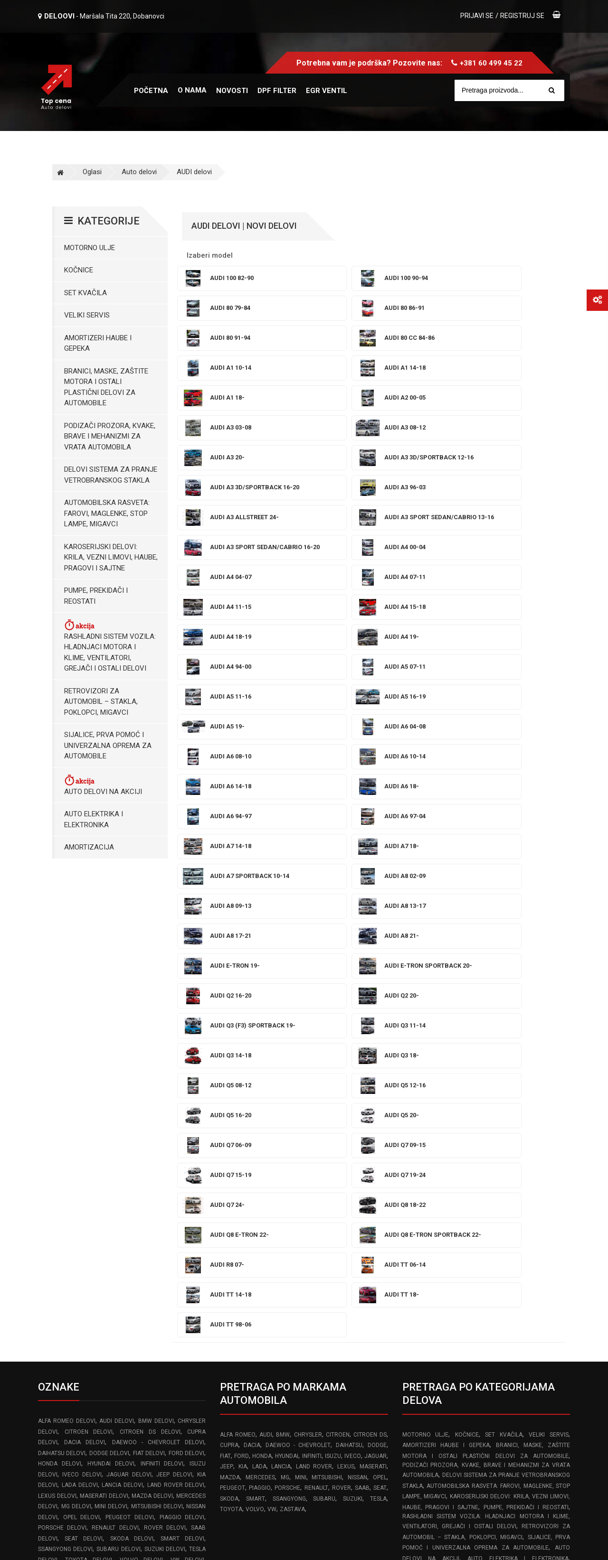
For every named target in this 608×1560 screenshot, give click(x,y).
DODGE (377, 1086)
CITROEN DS (369, 1076)
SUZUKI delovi (164, 1190)
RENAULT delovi (115, 1169)
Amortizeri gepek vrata (441, 1221)
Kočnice (78, 270)
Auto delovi (139, 172)
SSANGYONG (289, 1140)
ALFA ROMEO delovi (66, 1062)
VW (271, 1150)
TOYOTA (231, 1150)
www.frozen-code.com (78, 1463)
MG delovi (76, 1147)
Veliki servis (87, 315)
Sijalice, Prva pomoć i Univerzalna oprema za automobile (108, 745)
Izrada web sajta (136, 1542)
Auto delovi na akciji (103, 785)
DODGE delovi (109, 1094)
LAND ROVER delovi (176, 1126)
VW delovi (188, 1201)
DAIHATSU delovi (62, 1094)
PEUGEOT (232, 1129)
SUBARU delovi (118, 1190)
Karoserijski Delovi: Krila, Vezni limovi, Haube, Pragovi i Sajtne (111, 557)
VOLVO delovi (141, 1201)
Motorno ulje (89, 247)
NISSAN (357, 1118)
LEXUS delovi (57, 1137)
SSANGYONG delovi (65, 1190)
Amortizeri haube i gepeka (98, 343)
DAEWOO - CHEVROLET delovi (158, 1083)
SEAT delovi (84, 1180)
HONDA (262, 1097)
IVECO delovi (81, 1115)
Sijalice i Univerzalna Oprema (517, 1210)
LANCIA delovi (122, 1126)
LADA (259, 1107)
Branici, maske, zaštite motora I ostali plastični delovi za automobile (106, 387)
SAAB (362, 1129)
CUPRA (229, 1086)
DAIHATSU (349, 1086)
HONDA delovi (59, 1105)
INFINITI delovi (162, 1105)
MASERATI (373, 1107)
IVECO (352, 1097)
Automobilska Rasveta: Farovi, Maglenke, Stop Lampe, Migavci (107, 513)
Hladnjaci (471, 1264)
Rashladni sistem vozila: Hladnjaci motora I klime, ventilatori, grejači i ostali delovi (110, 645)
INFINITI (312, 1097)
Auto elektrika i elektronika (93, 819)
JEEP (226, 1107)
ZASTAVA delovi (61, 1211)
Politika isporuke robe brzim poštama (460, 1454)
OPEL (380, 1118)
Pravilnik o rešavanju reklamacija (452, 1350)
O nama (192, 90)
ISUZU (333, 1097)
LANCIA (281, 1107)
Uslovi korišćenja (428, 1330)
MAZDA (230, 1118)
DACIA (252, 1086)
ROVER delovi (165, 1169)
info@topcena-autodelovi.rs (91, 1443)
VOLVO (255, 1150)
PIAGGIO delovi (182, 1158)
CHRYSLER (308, 1076)
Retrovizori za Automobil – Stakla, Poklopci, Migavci (101, 702)
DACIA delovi (84, 1083)
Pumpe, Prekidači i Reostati (96, 596)
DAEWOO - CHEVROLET (298, 1086)
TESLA (378, 1140)
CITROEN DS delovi (150, 1073)
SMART (255, 1140)
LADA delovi (80, 1126)
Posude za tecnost (475, 1242)
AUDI (265, 1076)
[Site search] (514, 90)
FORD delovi (186, 1094)
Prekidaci (439, 1264)
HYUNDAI (286, 1097)
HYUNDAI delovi (110, 1105)
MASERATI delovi (104, 1137)
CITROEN (338, 1076)
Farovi (412, 1253)
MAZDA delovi (152, 1137)
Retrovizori (508, 1264)
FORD (241, 1097)
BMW (283, 1076)
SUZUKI (352, 1140)
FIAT (225, 1097)
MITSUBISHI (327, 1118)
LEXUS (345, 1107)
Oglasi (92, 172)
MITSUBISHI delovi (157, 1147)
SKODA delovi (131, 1180)
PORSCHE (287, 1129)
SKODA (229, 1140)
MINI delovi (111, 1147)
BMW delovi (156, 1062)
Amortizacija (89, 847)
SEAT (380, 1129)
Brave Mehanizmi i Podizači (478, 1231)
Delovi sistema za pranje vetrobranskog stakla (110, 475)
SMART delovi (182, 1180)
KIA (242, 1107)
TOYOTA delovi (89, 1201)
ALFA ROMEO (237, 1076)
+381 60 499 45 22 (491, 63)
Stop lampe (444, 1253)
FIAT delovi (149, 1094)
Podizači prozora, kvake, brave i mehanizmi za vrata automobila (109, 436)
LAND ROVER (314, 1107)
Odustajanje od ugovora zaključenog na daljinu (474, 1413)
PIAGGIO (260, 1129)
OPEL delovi (81, 1158)
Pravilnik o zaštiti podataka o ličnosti (459, 1392)
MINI (300, 1118)
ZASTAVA (292, 1150)
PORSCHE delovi (62, 1169)
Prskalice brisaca (540, 1242)
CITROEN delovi (89, 1073)
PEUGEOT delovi (129, 1158)
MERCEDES (260, 1118)
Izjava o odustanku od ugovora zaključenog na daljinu (485, 1433)
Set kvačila (85, 293)
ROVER (341, 1129)
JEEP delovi (174, 1115)
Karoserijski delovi (496, 1253)
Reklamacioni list (428, 1371)
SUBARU (324, 1140)
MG (285, 1118)
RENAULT (316, 1129)
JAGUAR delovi (128, 1115)
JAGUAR (375, 1097)
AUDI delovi (194, 172)
